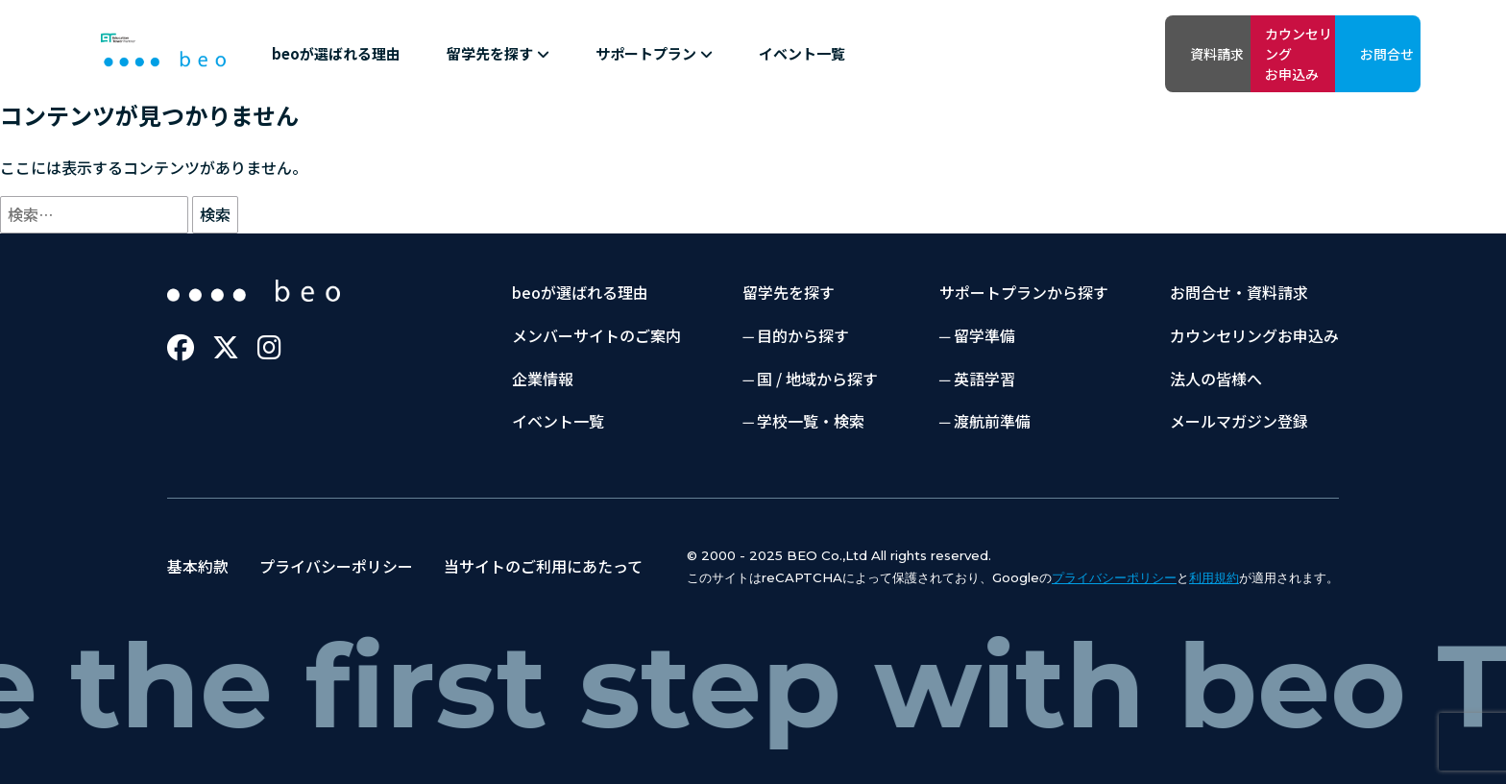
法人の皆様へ (1216, 378)
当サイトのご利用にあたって (543, 565)
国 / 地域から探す (817, 378)
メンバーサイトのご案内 (596, 335)
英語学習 (984, 378)
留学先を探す (498, 53)
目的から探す (803, 335)
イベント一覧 (802, 53)
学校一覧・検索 (810, 420)
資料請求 (1069, 53)
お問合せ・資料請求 (1239, 292)
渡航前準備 (992, 420)
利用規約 (1214, 577)
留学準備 (984, 335)
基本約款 (198, 565)
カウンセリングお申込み (1213, 53)
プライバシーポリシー (336, 565)
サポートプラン (654, 53)
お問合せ (1357, 53)
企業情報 (542, 378)
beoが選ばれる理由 (336, 53)
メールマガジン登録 (1239, 420)
